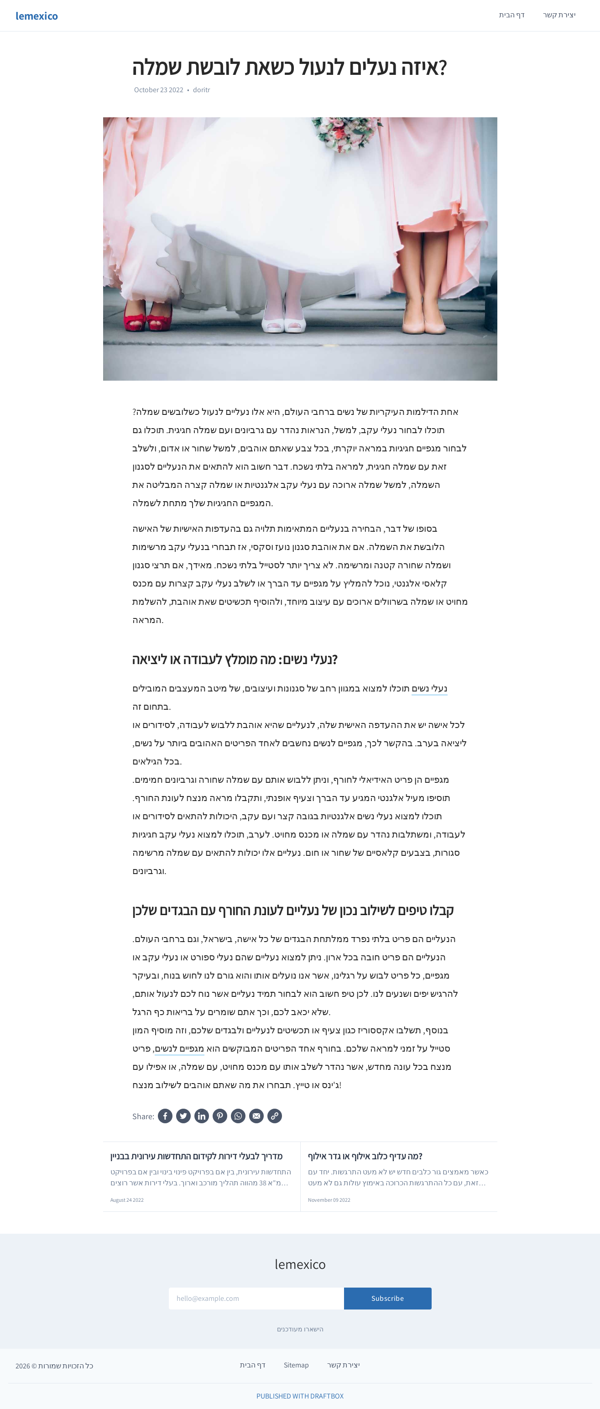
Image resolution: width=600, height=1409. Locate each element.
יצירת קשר (559, 15)
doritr (201, 89)
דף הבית (512, 15)
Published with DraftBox (300, 1396)
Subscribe (387, 1298)
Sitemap (296, 1365)
